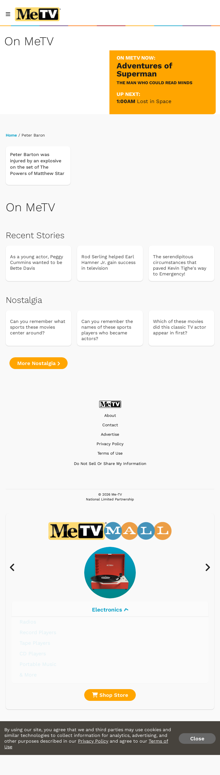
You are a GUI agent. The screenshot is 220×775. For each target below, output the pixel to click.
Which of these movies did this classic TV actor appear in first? (179, 327)
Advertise (110, 434)
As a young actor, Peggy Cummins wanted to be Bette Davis (36, 262)
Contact (110, 425)
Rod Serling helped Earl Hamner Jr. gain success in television (108, 262)
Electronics (110, 609)
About (110, 415)
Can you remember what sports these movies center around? (37, 327)
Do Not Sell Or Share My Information (110, 463)
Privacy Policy (110, 444)
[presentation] (15, 567)
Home (11, 135)
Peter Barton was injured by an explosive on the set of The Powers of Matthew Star (37, 164)
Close (197, 738)
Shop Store (110, 695)
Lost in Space (154, 101)
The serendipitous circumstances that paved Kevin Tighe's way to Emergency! (179, 265)
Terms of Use (110, 453)
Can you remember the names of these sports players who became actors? (107, 330)
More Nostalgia (38, 363)
